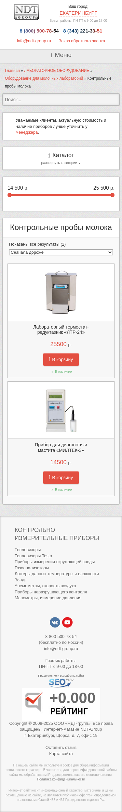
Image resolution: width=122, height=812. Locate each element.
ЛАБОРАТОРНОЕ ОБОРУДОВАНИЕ (56, 70)
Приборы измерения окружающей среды (55, 561)
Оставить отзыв (61, 747)
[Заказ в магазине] (61, 252)
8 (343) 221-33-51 (82, 31)
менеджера (27, 132)
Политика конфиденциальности (61, 779)
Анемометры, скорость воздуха (45, 585)
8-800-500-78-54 (61, 636)
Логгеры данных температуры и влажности (57, 573)
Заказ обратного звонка (82, 40)
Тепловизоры (28, 549)
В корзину (61, 359)
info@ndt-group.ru (34, 40)
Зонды (21, 579)
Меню (63, 54)
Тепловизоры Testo (33, 555)
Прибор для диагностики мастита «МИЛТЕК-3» (61, 447)
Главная (12, 70)
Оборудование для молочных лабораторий (44, 78)
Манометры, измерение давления (48, 597)
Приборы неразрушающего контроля (51, 591)
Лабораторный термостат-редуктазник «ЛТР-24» (60, 329)
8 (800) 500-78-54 (39, 31)
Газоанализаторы (32, 567)
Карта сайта (61, 753)
